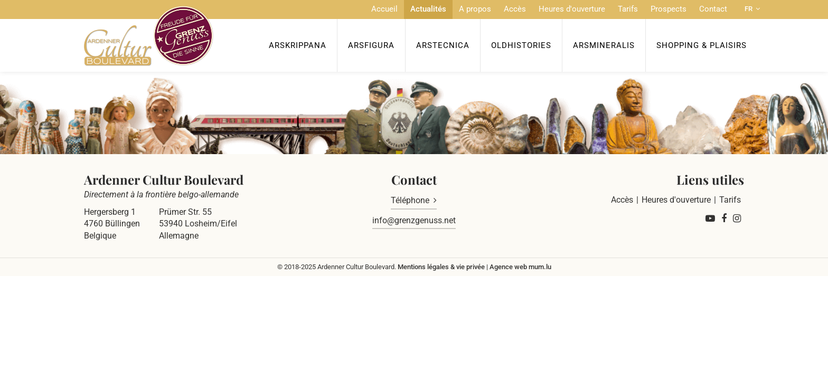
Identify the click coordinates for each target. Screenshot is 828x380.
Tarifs (628, 9)
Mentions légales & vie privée (441, 267)
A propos (475, 9)
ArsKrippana (297, 45)
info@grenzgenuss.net (414, 220)
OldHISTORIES (521, 45)
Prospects (668, 9)
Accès (515, 9)
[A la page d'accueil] (148, 35)
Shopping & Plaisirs (701, 45)
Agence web (508, 267)
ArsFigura (371, 45)
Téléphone (410, 200)
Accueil (384, 9)
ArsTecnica (442, 45)
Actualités (428, 9)
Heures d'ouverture (572, 9)
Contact (713, 9)
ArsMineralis (604, 45)
